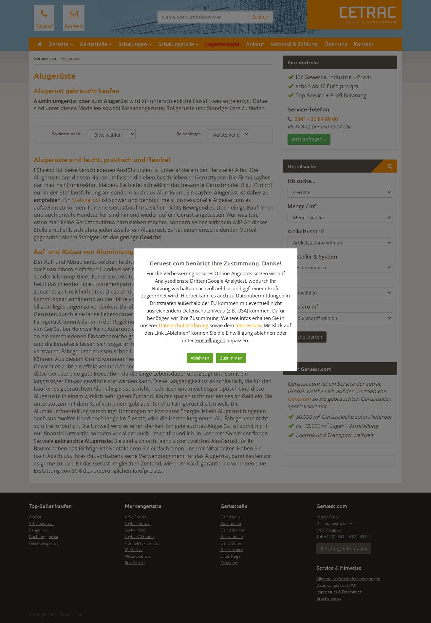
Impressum (248, 325)
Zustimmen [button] (231, 358)
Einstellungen (210, 340)
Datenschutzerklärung (183, 325)
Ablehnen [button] (200, 358)
